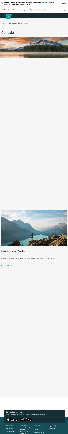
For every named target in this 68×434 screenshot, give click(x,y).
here (45, 10)
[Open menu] (61, 16)
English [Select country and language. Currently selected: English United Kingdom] (53, 426)
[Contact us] (52, 429)
